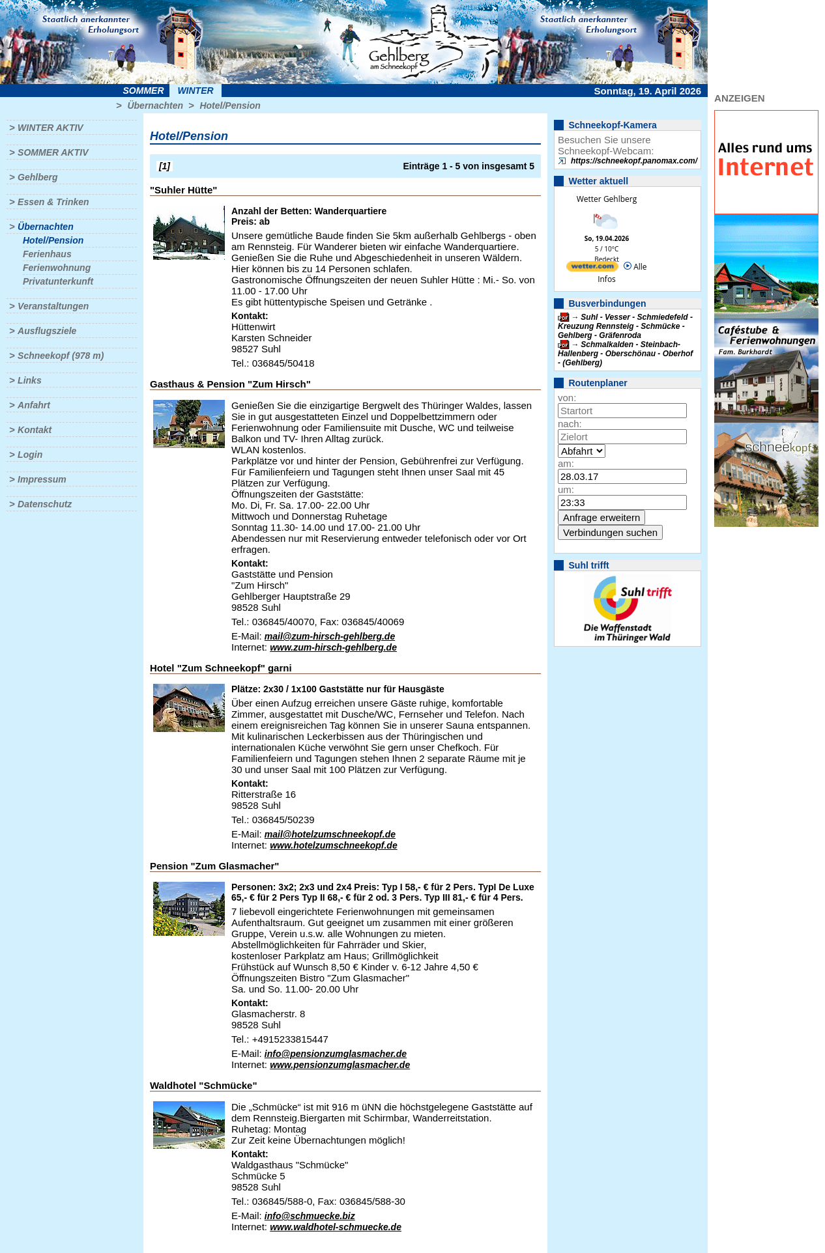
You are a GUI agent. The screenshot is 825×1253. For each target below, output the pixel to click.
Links (30, 380)
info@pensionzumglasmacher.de (336, 1054)
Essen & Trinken (53, 202)
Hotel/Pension (229, 105)
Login (30, 454)
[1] (164, 166)
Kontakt (34, 430)
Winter (195, 90)
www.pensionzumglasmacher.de (340, 1065)
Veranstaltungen (53, 306)
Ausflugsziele (47, 331)
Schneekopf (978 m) (61, 355)
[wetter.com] (592, 268)
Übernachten (155, 105)
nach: (570, 423)
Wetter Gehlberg (607, 198)
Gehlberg (37, 177)
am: (566, 463)
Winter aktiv (50, 127)
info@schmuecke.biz (310, 1216)
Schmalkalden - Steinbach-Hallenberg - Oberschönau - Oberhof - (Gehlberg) (625, 353)
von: (567, 397)
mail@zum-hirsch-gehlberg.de (330, 636)
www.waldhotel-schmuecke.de (335, 1227)
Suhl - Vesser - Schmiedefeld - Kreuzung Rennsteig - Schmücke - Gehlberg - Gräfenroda (625, 326)
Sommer (143, 90)
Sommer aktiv (53, 152)
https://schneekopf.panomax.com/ (634, 160)
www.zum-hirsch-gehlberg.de (333, 647)
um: (566, 489)
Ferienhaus (47, 254)
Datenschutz (45, 504)
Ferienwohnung (57, 267)
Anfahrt (34, 405)
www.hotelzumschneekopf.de (334, 845)
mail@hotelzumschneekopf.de (330, 834)
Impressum (42, 479)
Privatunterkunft (58, 281)
